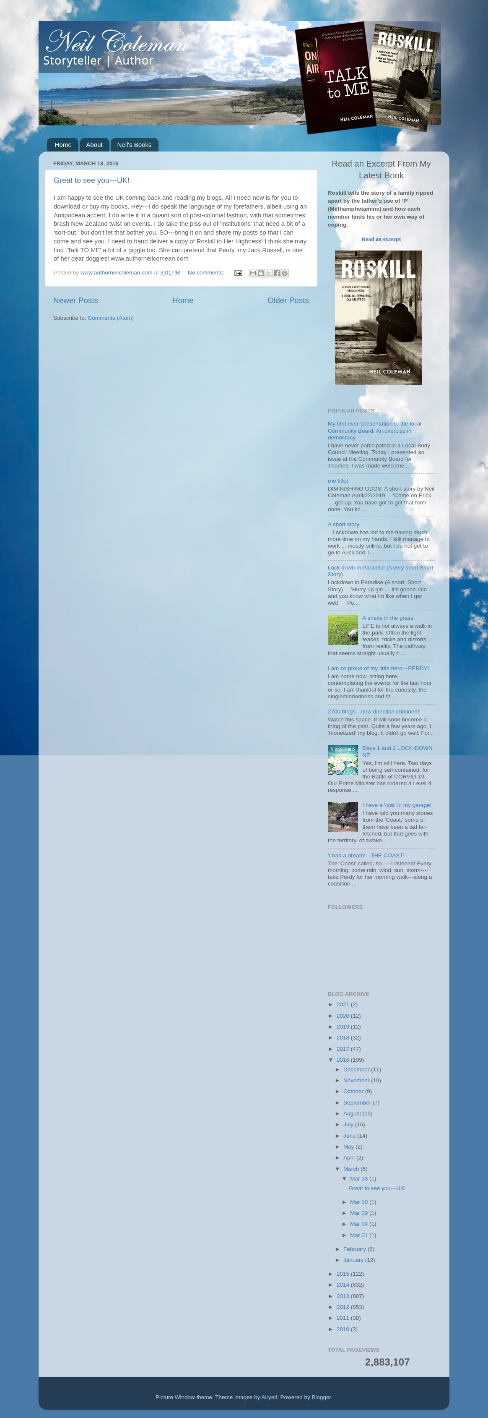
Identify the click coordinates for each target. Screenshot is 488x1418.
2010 (344, 1329)
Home (63, 144)
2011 (344, 1318)
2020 (344, 1016)
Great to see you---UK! (92, 180)
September (358, 1102)
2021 (344, 1004)
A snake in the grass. (388, 618)
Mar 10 (359, 1202)
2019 (344, 1027)
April (349, 1157)
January (354, 1260)
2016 (344, 1060)
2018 (344, 1037)
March (352, 1169)
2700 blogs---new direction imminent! (374, 711)
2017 (344, 1049)
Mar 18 (359, 1178)
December (357, 1069)
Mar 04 (359, 1224)
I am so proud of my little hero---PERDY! (378, 668)
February (355, 1249)
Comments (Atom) (111, 318)
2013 (344, 1296)
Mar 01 (359, 1235)
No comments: (207, 272)
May (349, 1147)
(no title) (338, 481)
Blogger (321, 1397)
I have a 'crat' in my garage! (396, 805)
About (94, 144)
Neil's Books (134, 144)
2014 (344, 1285)
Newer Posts (75, 300)
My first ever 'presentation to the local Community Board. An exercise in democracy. (374, 430)
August (353, 1113)
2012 (344, 1307)
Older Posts (288, 300)
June (350, 1136)
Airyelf (270, 1397)
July (349, 1124)
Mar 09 (359, 1213)
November (357, 1080)
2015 (344, 1274)
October (354, 1091)
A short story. (344, 524)
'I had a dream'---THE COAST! (366, 855)
